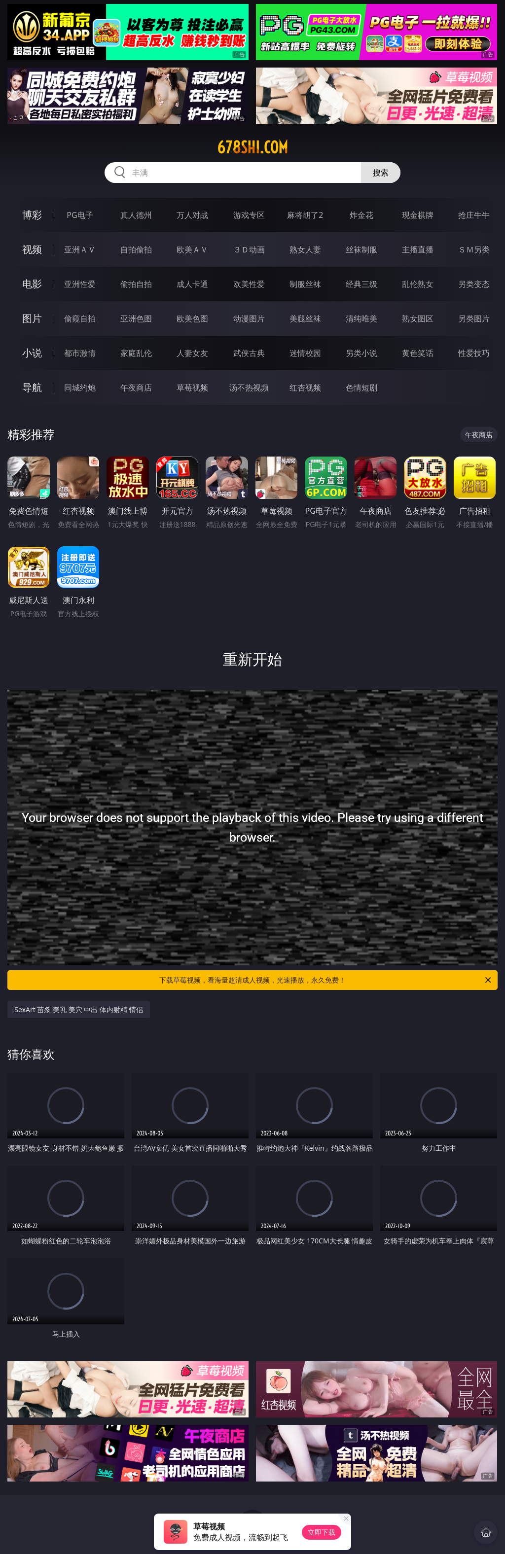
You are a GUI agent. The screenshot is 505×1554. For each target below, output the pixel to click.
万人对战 (192, 215)
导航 (32, 387)
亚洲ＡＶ (80, 249)
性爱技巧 (474, 353)
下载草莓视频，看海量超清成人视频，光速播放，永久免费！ (326, 980)
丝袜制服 (361, 249)
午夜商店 (136, 387)
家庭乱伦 (136, 353)
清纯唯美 (361, 318)
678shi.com (252, 147)
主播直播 (417, 249)
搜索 (381, 172)
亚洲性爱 (80, 284)
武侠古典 (249, 353)
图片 (32, 318)
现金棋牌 (417, 215)
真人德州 (136, 215)
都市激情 (80, 353)
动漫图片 (249, 318)
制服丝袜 (305, 284)
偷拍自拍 (136, 284)
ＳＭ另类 (474, 249)
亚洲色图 (136, 318)
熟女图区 (417, 318)
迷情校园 (305, 353)
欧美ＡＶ (192, 249)
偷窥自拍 (80, 318)
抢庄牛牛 (474, 215)
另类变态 (474, 284)
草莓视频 (192, 387)
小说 (32, 352)
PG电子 (80, 215)
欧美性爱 (249, 284)
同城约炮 (80, 387)
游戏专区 (249, 215)
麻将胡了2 (305, 215)
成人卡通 (192, 284)
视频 (32, 249)
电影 (32, 283)
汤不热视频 (249, 387)
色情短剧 (361, 387)
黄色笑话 (417, 353)
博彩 (32, 214)
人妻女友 (192, 353)
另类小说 (361, 353)
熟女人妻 (305, 249)
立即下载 (321, 1532)
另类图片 (474, 318)
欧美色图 (192, 318)
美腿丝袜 (305, 318)
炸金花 (361, 215)
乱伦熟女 (417, 284)
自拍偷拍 (136, 249)
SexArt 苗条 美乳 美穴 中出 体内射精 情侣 (78, 1009)
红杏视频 (305, 387)
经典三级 (361, 284)
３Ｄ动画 (249, 249)
